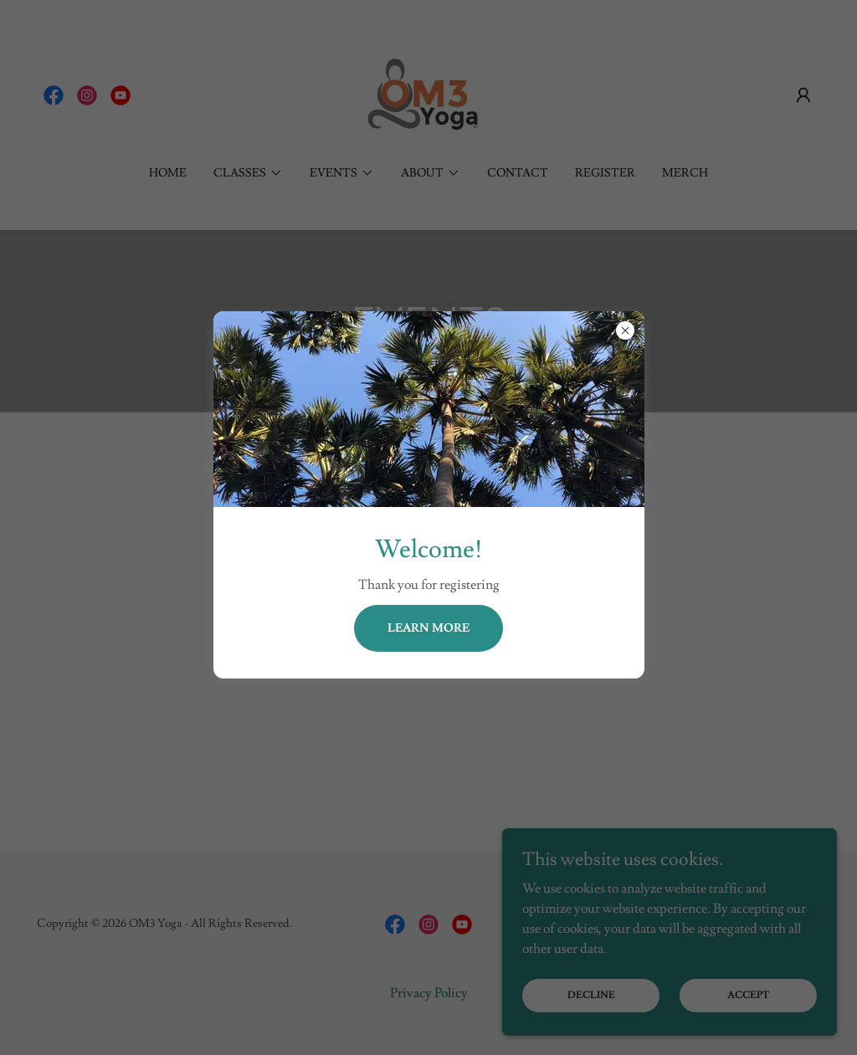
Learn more (428, 628)
